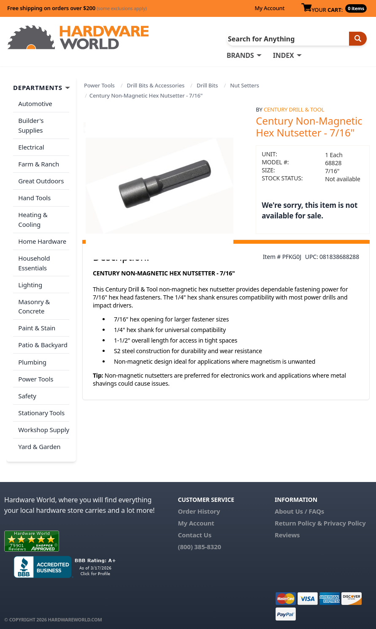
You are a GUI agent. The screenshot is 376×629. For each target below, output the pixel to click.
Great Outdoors (41, 180)
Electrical (31, 146)
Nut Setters (244, 85)
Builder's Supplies (30, 125)
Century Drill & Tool (294, 109)
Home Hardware (42, 239)
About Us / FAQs (299, 506)
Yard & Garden (39, 442)
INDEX (283, 55)
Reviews (287, 530)
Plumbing (32, 358)
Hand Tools (34, 196)
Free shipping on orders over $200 (77, 8)
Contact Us (195, 530)
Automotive (35, 103)
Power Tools (99, 85)
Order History (199, 506)
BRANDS (240, 55)
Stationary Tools (41, 408)
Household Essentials (34, 261)
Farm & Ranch (38, 163)
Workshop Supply (43, 425)
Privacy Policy (345, 518)
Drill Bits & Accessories (155, 85)
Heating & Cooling (32, 218)
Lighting (30, 282)
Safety (27, 392)
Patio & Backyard (42, 342)
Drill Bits (207, 85)
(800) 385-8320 (199, 542)
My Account (269, 8)
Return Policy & (298, 518)
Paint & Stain (36, 325)
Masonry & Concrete (34, 304)
